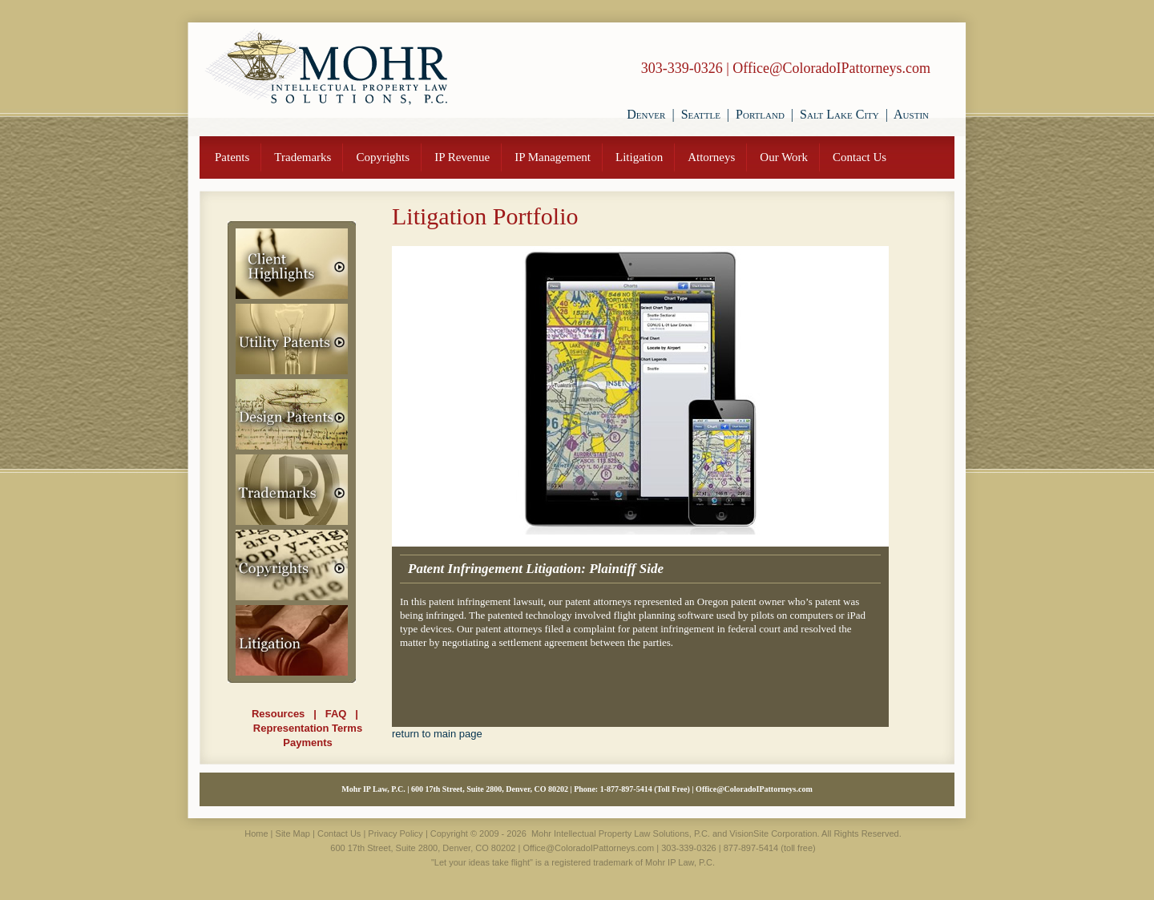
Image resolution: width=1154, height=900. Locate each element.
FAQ (336, 714)
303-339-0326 (682, 68)
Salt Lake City (839, 114)
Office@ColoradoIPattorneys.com (831, 68)
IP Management (552, 157)
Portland (760, 114)
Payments (307, 743)
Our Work (784, 157)
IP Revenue (462, 157)
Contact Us (859, 157)
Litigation (639, 157)
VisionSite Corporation (773, 833)
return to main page (437, 734)
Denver (646, 114)
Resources (278, 714)
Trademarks (302, 157)
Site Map (293, 833)
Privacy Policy (395, 833)
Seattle (700, 114)
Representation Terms (307, 728)
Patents (232, 157)
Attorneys (711, 157)
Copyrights (383, 157)
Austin (911, 114)
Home (256, 833)
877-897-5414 (629, 789)
